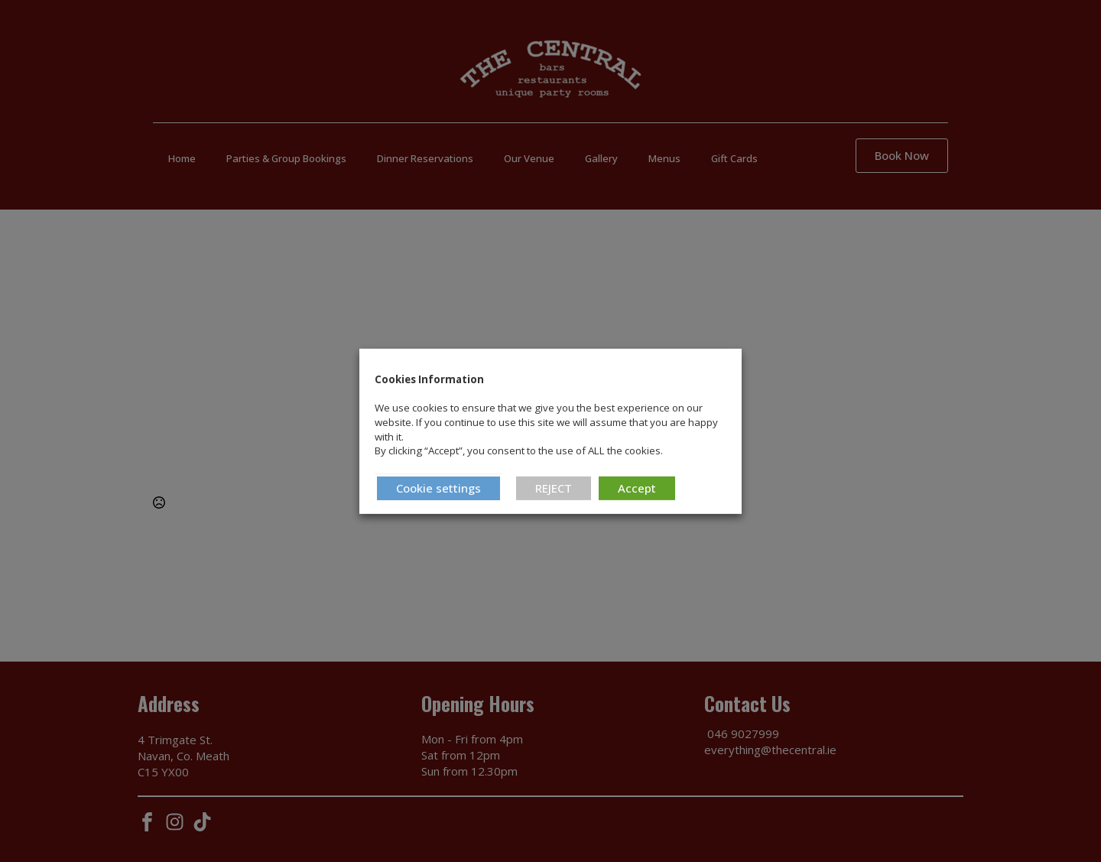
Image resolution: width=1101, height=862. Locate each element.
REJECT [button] (553, 488)
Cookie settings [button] (438, 488)
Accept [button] (637, 488)
